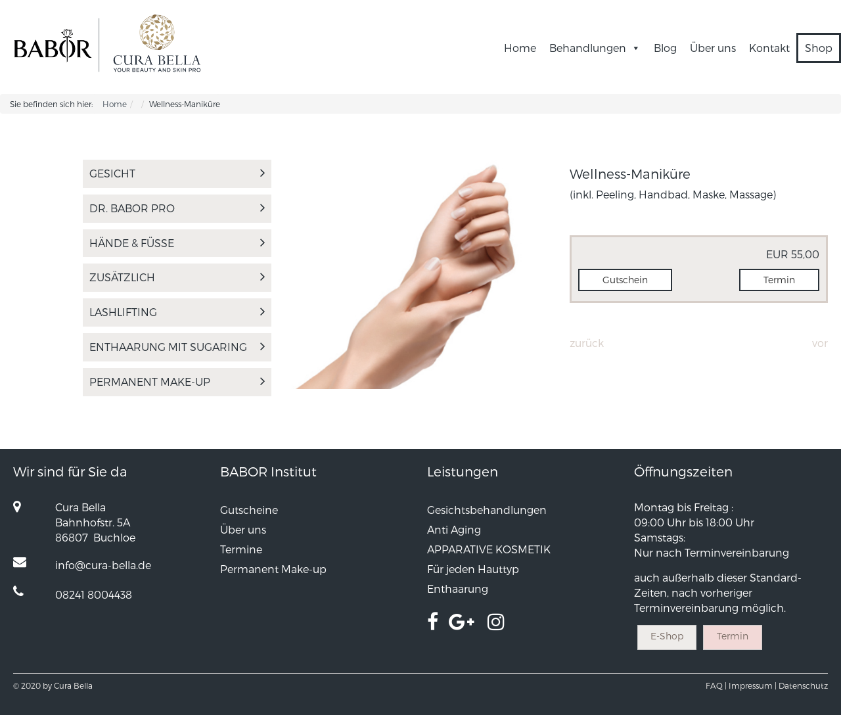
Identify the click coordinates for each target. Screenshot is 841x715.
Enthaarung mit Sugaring (177, 347)
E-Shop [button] (666, 635)
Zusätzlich (177, 277)
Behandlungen (595, 47)
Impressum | (753, 685)
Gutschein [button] (625, 279)
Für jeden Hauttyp (473, 569)
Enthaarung (457, 588)
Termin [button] (779, 279)
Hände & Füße (177, 243)
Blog (665, 47)
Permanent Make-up (177, 381)
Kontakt (769, 47)
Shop (818, 47)
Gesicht (177, 173)
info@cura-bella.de (103, 565)
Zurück (587, 342)
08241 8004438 (93, 594)
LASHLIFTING (177, 312)
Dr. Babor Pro (177, 208)
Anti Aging (454, 529)
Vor (820, 342)
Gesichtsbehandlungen (487, 509)
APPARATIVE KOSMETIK (489, 549)
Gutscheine (249, 509)
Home (520, 47)
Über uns (713, 47)
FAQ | (716, 685)
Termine (241, 549)
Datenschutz (803, 685)
